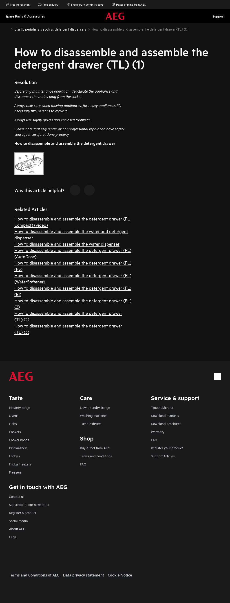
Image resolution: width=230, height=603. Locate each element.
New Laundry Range (95, 407)
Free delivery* (49, 4)
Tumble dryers (91, 423)
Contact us (16, 496)
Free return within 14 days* (85, 4)
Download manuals (165, 415)
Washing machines (93, 415)
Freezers (15, 472)
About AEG (17, 529)
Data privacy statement (83, 575)
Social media (18, 520)
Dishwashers (18, 448)
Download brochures (166, 423)
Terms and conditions (96, 456)
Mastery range (19, 407)
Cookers (15, 431)
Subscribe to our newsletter (29, 504)
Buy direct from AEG (95, 448)
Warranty (157, 431)
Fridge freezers (20, 464)
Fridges (14, 456)
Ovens (13, 415)
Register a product (22, 512)
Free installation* (18, 4)
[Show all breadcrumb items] (7, 29)
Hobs (13, 423)
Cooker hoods (19, 440)
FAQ (154, 440)
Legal (13, 537)
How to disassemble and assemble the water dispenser (66, 244)
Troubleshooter (162, 407)
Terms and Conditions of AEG (34, 575)
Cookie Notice (120, 575)
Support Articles (163, 456)
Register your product (167, 448)
